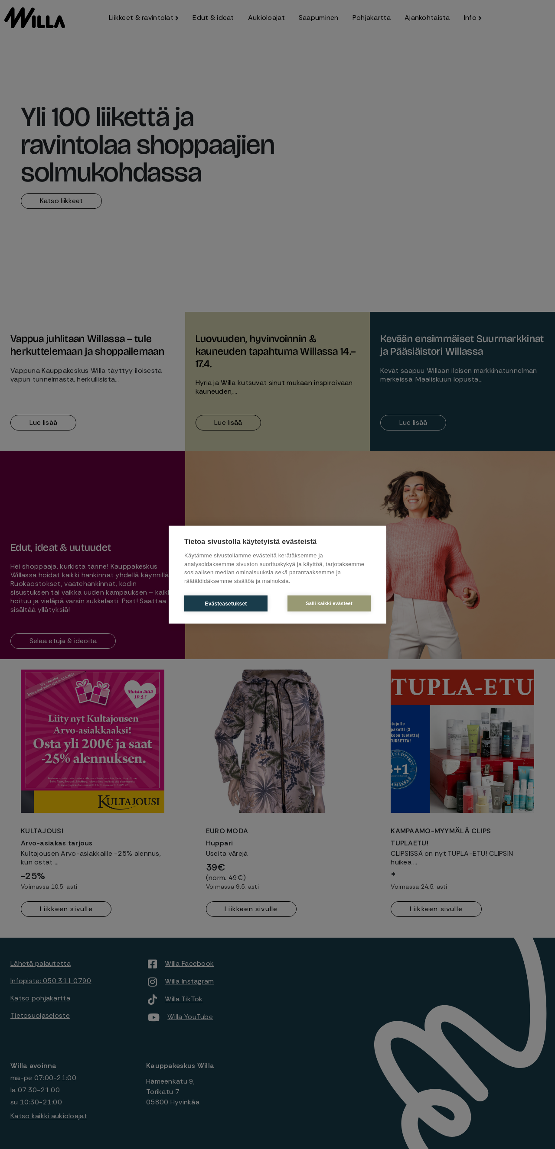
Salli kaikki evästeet (329, 603)
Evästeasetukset (226, 603)
